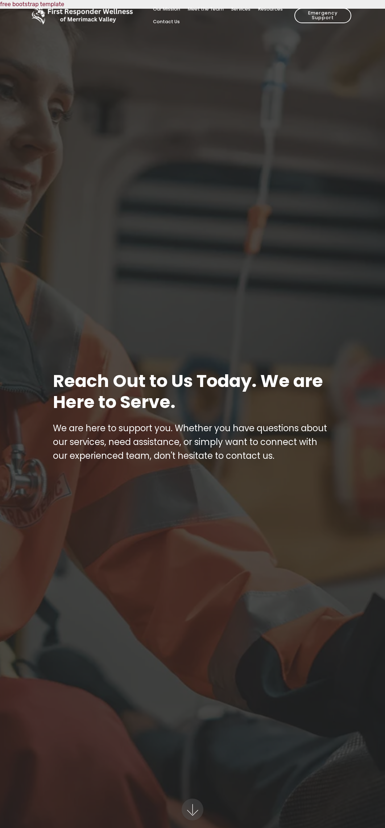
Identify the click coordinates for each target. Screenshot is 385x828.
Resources (270, 9)
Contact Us (166, 21)
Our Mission (166, 9)
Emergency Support (323, 15)
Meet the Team (206, 9)
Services (241, 9)
